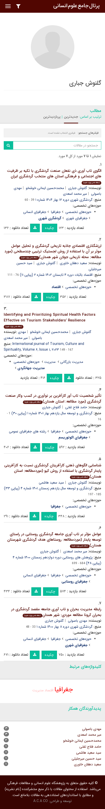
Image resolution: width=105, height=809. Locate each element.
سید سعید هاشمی (51, 482)
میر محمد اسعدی (75, 194)
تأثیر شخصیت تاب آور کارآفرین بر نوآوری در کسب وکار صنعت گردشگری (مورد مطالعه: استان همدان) (53, 398)
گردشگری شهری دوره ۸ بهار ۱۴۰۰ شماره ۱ (65, 626)
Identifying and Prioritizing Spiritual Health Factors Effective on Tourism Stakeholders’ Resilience (50, 320)
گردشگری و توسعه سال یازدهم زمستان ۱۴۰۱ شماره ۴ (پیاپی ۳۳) (48, 488)
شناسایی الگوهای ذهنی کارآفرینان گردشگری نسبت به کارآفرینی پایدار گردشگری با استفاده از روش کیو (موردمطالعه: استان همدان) (52, 471)
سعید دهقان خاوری (73, 263)
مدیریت (49, 362)
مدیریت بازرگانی (71, 362)
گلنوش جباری (77, 188)
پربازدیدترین (51, 116)
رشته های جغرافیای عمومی (27, 431)
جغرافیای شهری (77, 218)
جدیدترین (71, 116)
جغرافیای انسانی (34, 212)
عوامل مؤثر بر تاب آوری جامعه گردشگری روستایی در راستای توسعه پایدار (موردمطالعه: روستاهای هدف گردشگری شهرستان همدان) (54, 539)
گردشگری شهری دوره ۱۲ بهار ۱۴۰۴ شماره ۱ (64, 199)
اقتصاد (49, 690)
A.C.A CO (40, 801)
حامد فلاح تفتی (76, 407)
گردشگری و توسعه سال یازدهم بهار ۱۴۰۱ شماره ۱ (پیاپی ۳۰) (52, 413)
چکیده (49, 228)
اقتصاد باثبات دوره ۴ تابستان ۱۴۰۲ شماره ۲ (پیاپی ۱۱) (56, 275)
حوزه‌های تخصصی (78, 212)
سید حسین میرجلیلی (86, 758)
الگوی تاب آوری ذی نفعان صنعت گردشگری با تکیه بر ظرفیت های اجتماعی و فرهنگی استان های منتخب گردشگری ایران (54, 176)
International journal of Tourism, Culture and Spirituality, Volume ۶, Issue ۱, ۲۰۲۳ (44, 347)
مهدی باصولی (77, 620)
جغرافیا (56, 212)
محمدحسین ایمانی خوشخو (45, 188)
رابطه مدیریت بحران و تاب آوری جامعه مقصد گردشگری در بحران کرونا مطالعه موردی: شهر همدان (56, 612)
